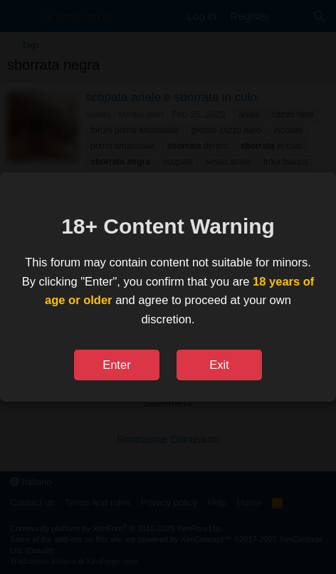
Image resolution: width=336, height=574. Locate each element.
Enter (116, 364)
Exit (219, 364)
